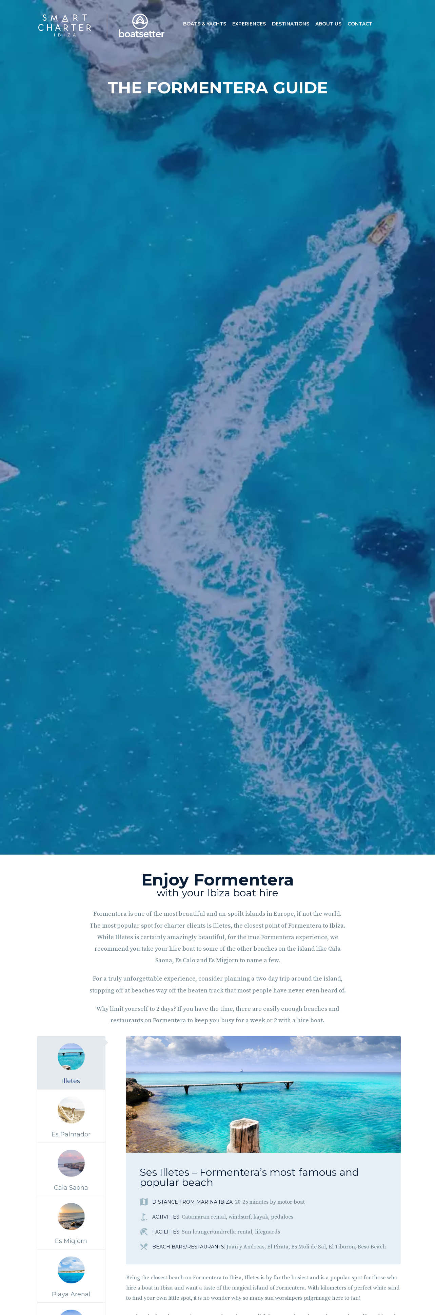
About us (328, 24)
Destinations (290, 24)
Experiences (249, 24)
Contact (360, 24)
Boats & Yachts (204, 24)
